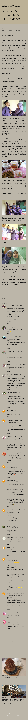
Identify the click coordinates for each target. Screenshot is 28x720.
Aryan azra (10, 305)
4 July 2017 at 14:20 (12, 412)
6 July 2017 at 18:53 (17, 613)
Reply (8, 323)
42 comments (9, 703)
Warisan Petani (11, 526)
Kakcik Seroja (10, 453)
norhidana (9, 436)
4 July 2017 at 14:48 (18, 420)
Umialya (9, 351)
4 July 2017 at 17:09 (19, 453)
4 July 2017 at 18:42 (12, 467)
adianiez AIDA (10, 621)
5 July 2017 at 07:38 (19, 537)
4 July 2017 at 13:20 (20, 364)
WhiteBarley (10, 537)
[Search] (25, 2)
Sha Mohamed (10, 364)
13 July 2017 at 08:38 (13, 622)
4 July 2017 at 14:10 (17, 374)
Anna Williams (18, 715)
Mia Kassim (10, 593)
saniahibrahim (10, 510)
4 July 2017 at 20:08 (13, 482)
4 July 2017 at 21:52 (20, 510)
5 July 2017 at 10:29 (16, 547)
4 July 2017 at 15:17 (18, 436)
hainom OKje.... (11, 5)
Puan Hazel (10, 420)
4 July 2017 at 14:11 (16, 392)
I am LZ (9, 392)
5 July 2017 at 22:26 (18, 593)
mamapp (9, 613)
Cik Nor (9, 327)
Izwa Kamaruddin (11, 410)
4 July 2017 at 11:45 (16, 327)
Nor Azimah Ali (11, 480)
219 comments (9, 679)
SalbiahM (9, 374)
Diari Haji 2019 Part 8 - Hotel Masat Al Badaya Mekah (13, 700)
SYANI (8, 547)
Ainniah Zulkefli (11, 466)
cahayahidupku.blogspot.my (14, 559)
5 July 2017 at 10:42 (12, 560)
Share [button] (3, 298)
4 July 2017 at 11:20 (18, 305)
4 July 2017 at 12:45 (17, 351)
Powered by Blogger (14, 713)
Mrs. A (8, 337)
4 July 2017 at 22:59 (12, 527)
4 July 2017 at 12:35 (16, 337)
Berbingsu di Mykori (10, 677)
